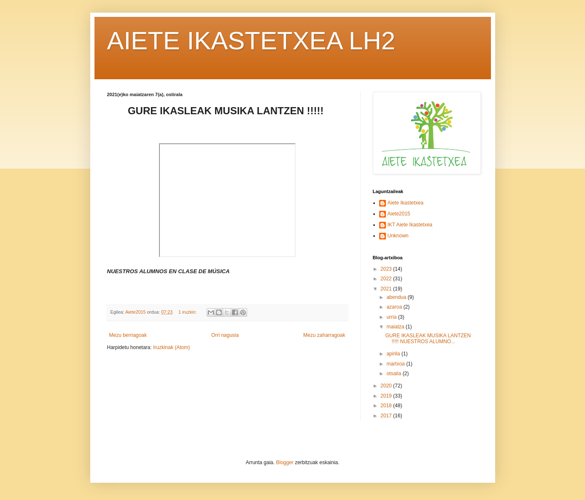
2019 (386, 396)
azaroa (394, 307)
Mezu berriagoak (128, 335)
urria (392, 317)
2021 (386, 289)
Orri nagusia (225, 335)
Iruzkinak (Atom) (171, 347)
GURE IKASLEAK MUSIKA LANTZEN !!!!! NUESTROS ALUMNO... (428, 338)
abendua (396, 297)
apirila (393, 354)
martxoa (396, 364)
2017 (386, 416)
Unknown (398, 236)
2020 (386, 386)
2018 (386, 406)
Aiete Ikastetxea (405, 203)
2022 (386, 279)
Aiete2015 (399, 214)
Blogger (284, 462)
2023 (386, 269)
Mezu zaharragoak (324, 335)
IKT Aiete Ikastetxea (410, 225)
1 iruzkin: (188, 312)
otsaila (394, 373)
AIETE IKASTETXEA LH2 (251, 41)
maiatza (395, 327)
